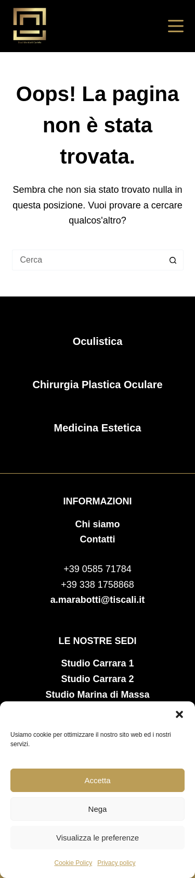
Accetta (97, 780)
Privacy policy (116, 863)
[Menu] (176, 26)
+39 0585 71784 (97, 569)
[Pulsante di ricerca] (173, 260)
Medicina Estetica (97, 428)
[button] (179, 714)
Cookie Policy (73, 863)
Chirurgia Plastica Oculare (97, 384)
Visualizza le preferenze (97, 837)
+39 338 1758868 (97, 584)
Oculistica (98, 341)
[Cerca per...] (87, 260)
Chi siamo (97, 524)
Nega (97, 809)
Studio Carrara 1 (97, 663)
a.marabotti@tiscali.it (97, 600)
